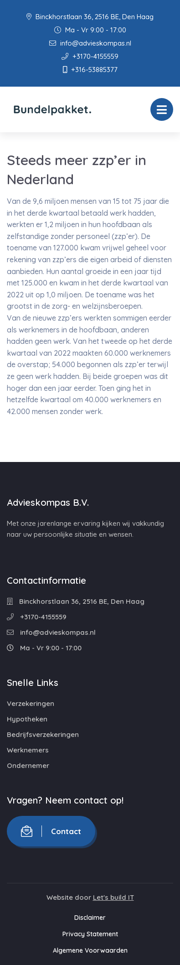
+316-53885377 (90, 69)
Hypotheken (27, 719)
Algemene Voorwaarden (90, 950)
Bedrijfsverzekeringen (43, 734)
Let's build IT (113, 897)
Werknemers (28, 750)
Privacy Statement (90, 934)
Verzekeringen (30, 703)
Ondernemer (28, 765)
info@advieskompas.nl (90, 43)
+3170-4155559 (90, 56)
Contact (51, 831)
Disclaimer (90, 917)
